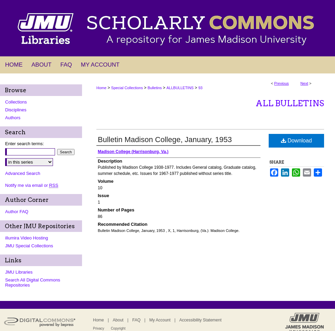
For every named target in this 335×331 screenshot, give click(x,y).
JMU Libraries (18, 272)
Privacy (98, 328)
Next (304, 83)
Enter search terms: (24, 143)
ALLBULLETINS (179, 88)
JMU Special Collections (29, 245)
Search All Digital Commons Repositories (32, 282)
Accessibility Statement (200, 320)
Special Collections (127, 88)
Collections (16, 102)
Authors (13, 117)
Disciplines (15, 109)
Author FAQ (16, 211)
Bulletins (155, 88)
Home (101, 88)
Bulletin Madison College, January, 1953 (165, 139)
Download (296, 140)
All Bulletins (290, 103)
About (118, 320)
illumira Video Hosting (26, 237)
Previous (281, 83)
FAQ (136, 320)
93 (200, 88)
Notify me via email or (31, 185)
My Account (160, 320)
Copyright (118, 328)
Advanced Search (22, 173)
